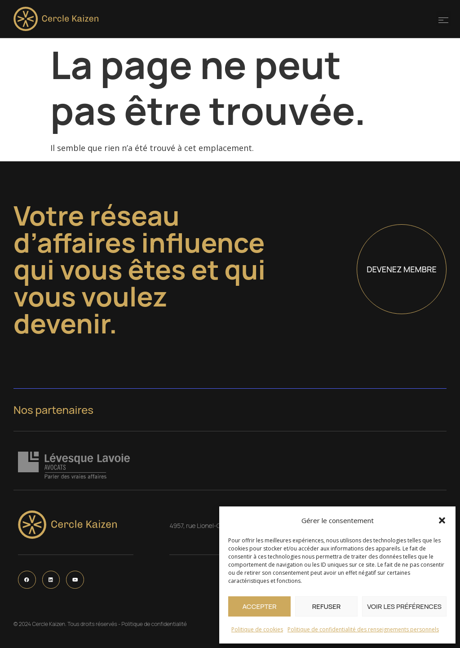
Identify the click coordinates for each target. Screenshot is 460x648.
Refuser (326, 606)
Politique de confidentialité (153, 624)
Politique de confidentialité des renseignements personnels (363, 629)
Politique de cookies (257, 629)
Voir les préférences (404, 606)
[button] (442, 520)
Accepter (259, 606)
